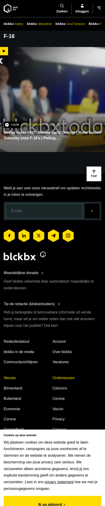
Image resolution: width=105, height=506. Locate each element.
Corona (10, 419)
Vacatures (60, 362)
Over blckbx (62, 352)
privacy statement (59, 482)
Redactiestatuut (16, 341)
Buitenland (12, 399)
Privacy (58, 419)
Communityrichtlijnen (21, 362)
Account (59, 341)
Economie (12, 409)
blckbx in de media (19, 352)
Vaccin (57, 409)
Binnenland (13, 388)
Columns (59, 388)
